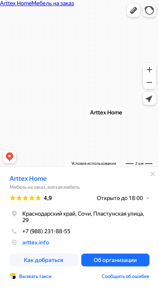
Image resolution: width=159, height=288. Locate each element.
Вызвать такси (35, 276)
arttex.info (35, 242)
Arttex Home (28, 178)
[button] (133, 10)
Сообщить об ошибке (125, 276)
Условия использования (93, 163)
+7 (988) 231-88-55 (40, 231)
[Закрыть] (152, 174)
